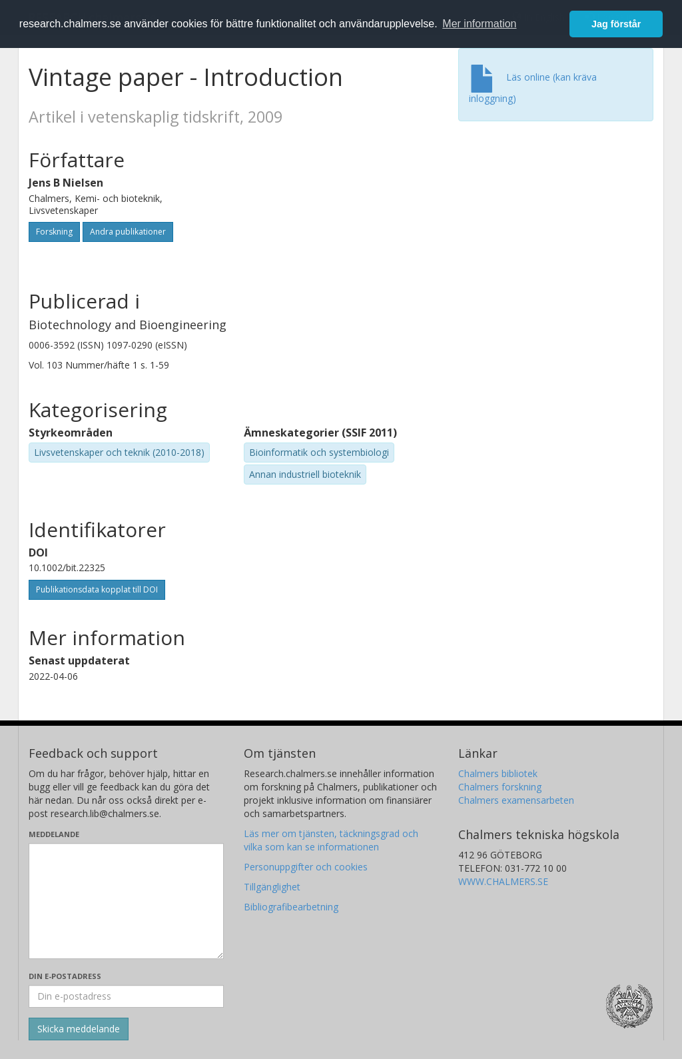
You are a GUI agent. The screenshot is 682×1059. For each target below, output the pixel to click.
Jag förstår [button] (616, 24)
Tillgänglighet (272, 886)
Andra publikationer (128, 231)
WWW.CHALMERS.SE (503, 881)
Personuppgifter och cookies (306, 866)
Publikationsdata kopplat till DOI (97, 589)
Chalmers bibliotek (497, 773)
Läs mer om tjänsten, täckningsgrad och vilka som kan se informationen (331, 840)
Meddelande (54, 834)
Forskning (54, 231)
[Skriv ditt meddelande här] (126, 901)
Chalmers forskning (499, 786)
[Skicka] (79, 1029)
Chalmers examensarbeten (516, 800)
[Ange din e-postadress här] (126, 996)
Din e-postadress (65, 976)
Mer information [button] (479, 23)
